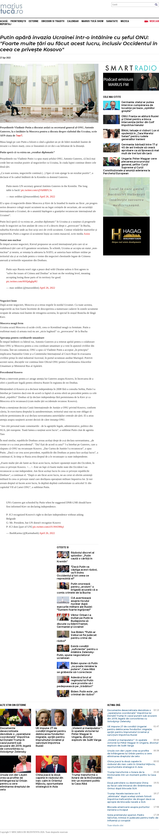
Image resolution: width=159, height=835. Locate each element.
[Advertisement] (26, 566)
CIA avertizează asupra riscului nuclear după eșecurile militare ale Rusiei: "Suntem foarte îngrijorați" (74, 603)
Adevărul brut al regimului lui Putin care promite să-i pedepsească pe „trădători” (75, 682)
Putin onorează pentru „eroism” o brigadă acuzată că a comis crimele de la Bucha (77, 588)
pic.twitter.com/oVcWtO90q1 (48, 526)
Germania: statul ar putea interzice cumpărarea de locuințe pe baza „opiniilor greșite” (138, 107)
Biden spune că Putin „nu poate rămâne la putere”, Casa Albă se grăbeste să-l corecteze (77, 668)
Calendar (73, 21)
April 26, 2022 (47, 196)
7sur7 (19, 135)
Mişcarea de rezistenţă (28, 9)
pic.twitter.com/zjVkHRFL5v (36, 190)
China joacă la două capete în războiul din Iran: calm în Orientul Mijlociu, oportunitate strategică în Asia (49, 780)
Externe (33, 21)
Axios (87, 233)
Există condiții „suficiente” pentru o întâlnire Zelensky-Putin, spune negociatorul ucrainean (77, 652)
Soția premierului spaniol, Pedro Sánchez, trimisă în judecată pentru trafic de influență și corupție (132, 818)
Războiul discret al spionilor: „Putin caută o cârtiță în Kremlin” (75, 557)
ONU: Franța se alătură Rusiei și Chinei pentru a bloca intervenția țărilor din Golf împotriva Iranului (140, 121)
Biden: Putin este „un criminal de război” (84, 693)
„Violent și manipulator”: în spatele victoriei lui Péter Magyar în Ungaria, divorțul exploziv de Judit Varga (87, 734)
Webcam (154, 21)
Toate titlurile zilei (115, 825)
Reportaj (5, 24)
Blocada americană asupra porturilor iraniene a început (128, 808)
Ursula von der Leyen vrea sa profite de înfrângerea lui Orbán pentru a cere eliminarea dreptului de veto (15, 782)
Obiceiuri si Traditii (52, 21)
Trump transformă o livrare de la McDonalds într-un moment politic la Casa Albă (86, 779)
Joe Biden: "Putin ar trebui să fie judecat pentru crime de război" (77, 636)
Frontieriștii (18, 21)
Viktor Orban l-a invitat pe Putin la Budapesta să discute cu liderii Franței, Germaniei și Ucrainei (75, 621)
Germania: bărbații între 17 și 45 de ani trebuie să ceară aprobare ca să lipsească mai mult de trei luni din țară (140, 149)
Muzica (125, 21)
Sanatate (112, 21)
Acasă (4, 21)
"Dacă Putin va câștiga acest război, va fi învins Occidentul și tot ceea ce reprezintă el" (77, 572)
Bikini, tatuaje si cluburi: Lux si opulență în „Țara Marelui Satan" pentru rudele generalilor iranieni (140, 135)
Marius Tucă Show (92, 21)
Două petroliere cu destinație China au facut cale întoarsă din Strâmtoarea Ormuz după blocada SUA (129, 785)
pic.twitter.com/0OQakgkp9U (22, 281)
